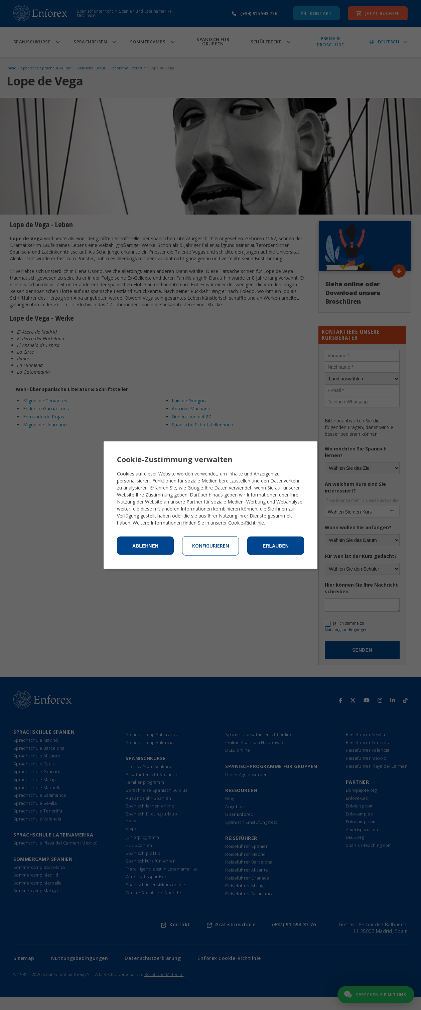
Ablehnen (145, 546)
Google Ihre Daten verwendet (219, 487)
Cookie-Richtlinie (246, 523)
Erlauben (276, 546)
